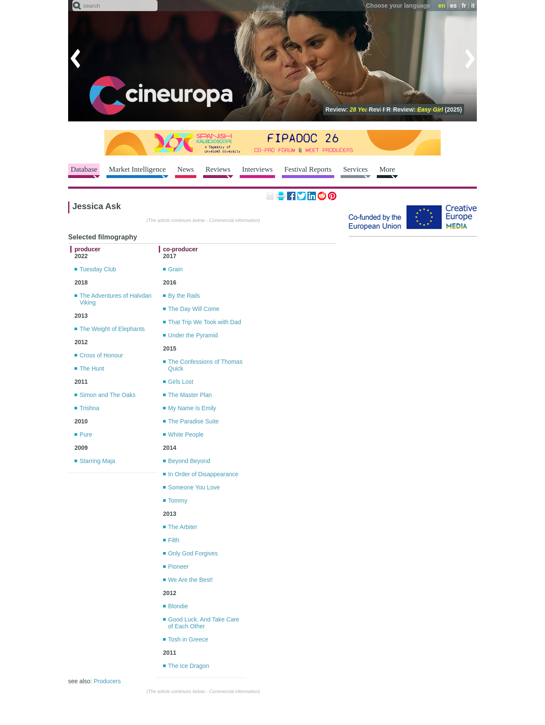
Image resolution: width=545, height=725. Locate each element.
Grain (175, 269)
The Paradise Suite (193, 421)
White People (186, 434)
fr (464, 5)
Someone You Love (194, 487)
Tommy (177, 500)
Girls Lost (180, 381)
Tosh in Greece (188, 639)
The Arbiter (182, 527)
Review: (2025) (427, 109)
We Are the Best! (190, 579)
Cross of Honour (101, 355)
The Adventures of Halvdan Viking (116, 299)
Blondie (178, 606)
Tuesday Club (98, 269)
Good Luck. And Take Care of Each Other (203, 623)
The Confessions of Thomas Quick (205, 365)
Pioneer (178, 566)
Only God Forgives (193, 553)
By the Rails (184, 295)
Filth (173, 540)
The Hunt (92, 368)
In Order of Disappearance (203, 474)
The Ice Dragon (188, 665)
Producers (107, 681)
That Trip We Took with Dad (204, 322)
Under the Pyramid (193, 335)
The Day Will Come (194, 308)
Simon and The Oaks (107, 394)
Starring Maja (97, 460)
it (473, 5)
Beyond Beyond (189, 460)
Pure (86, 434)
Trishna (89, 408)
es (453, 5)
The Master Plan (190, 394)
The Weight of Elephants (112, 328)
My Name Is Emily (192, 408)
